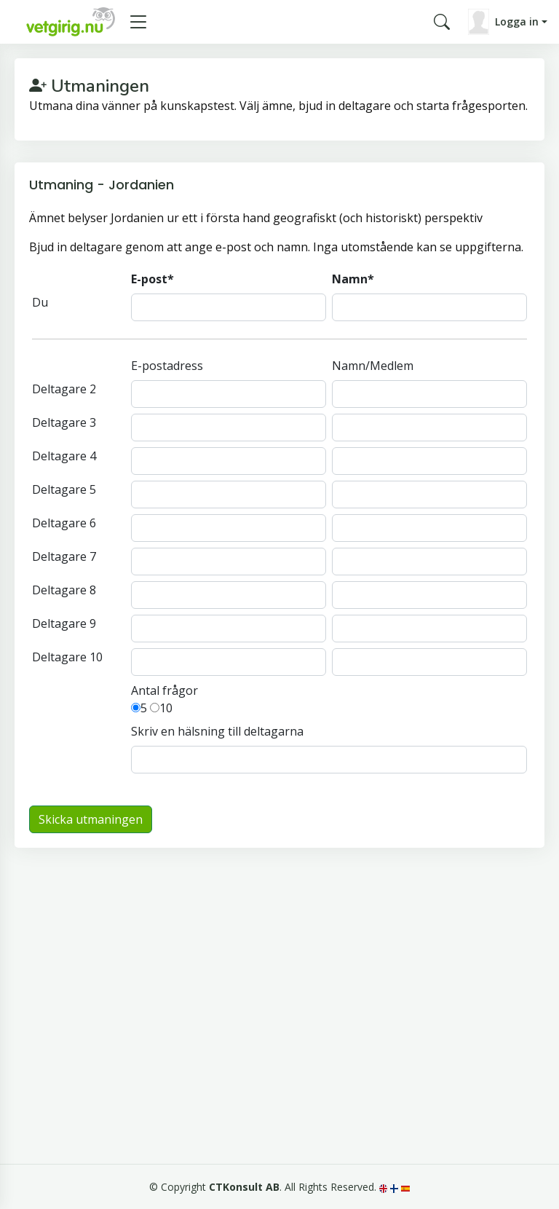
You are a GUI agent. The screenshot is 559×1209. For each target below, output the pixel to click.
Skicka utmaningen (91, 819)
